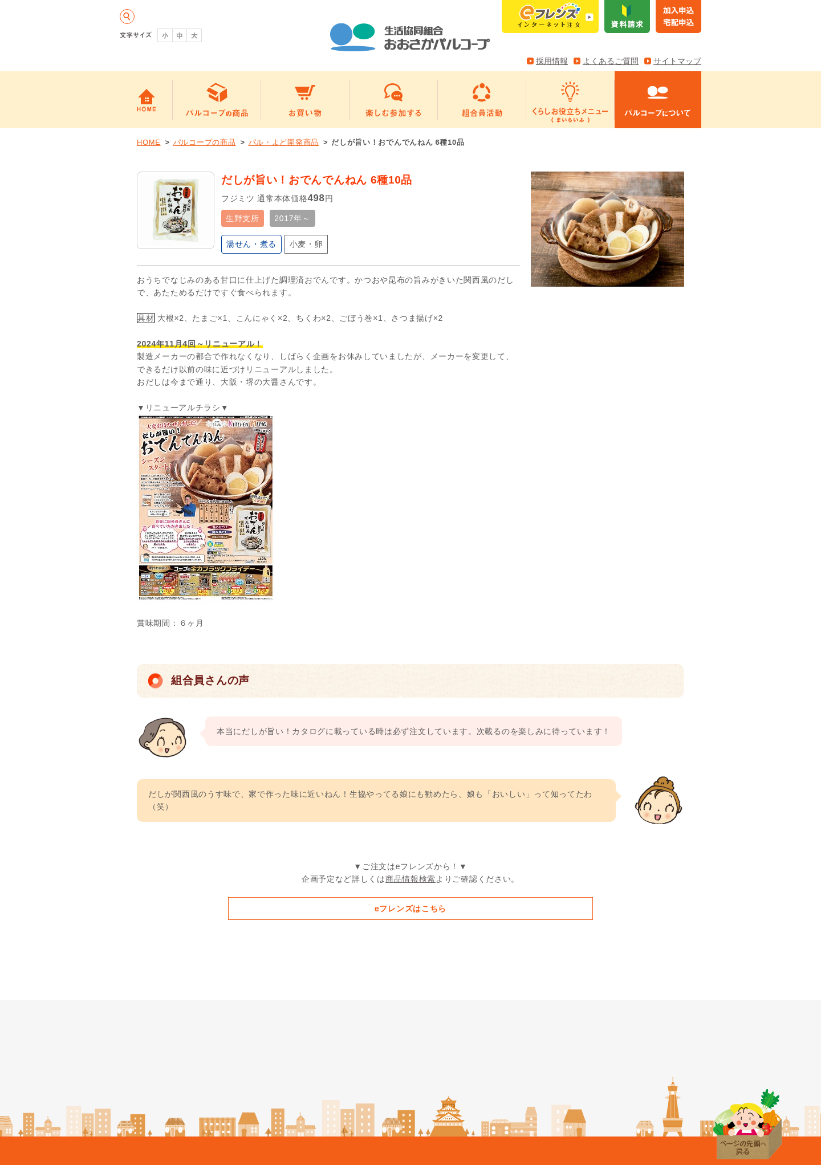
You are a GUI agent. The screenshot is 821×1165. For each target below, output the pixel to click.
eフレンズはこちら (410, 908)
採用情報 (552, 61)
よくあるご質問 (611, 61)
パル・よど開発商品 (284, 142)
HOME (149, 142)
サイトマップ (677, 61)
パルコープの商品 (204, 142)
